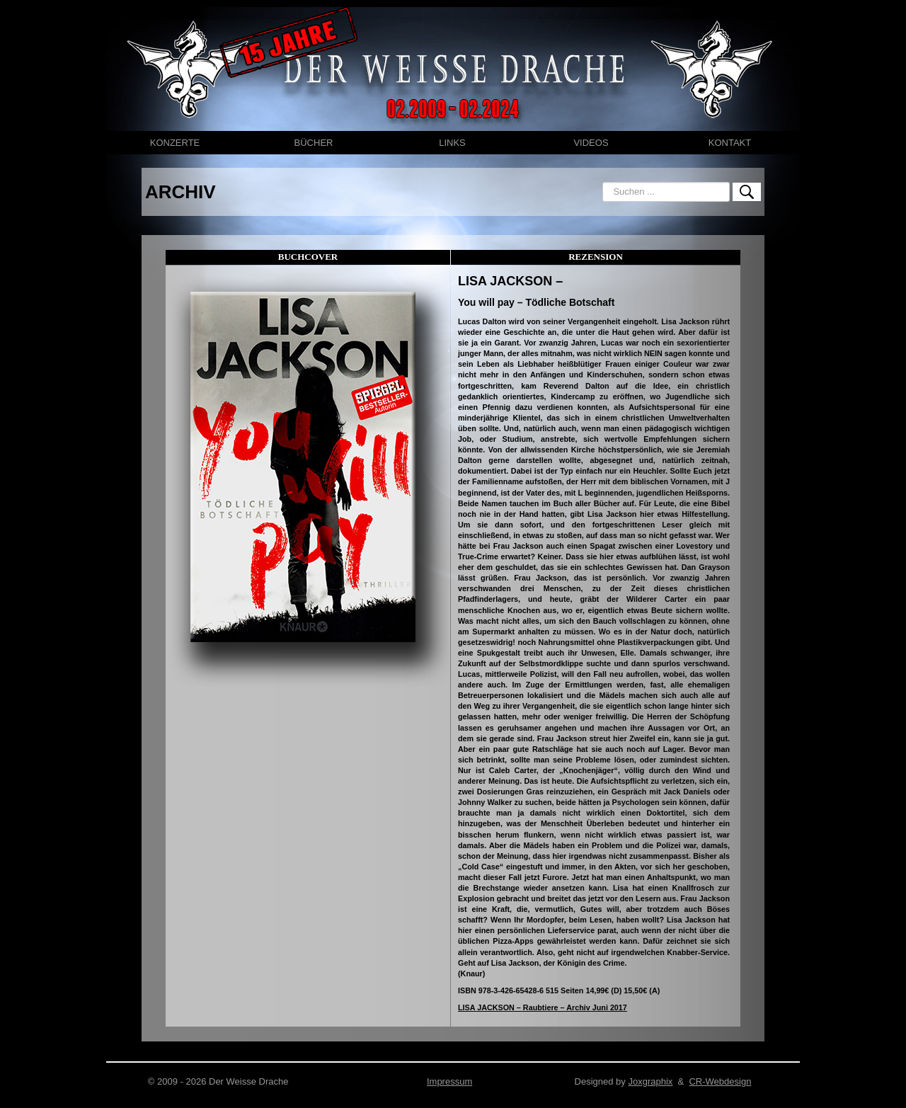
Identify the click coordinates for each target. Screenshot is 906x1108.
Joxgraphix (650, 1081)
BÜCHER (313, 142)
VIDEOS (590, 142)
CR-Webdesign (720, 1081)
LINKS (452, 142)
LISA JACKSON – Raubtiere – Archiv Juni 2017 (542, 1007)
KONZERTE (175, 142)
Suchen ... (602, 182)
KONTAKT (730, 142)
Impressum (449, 1081)
